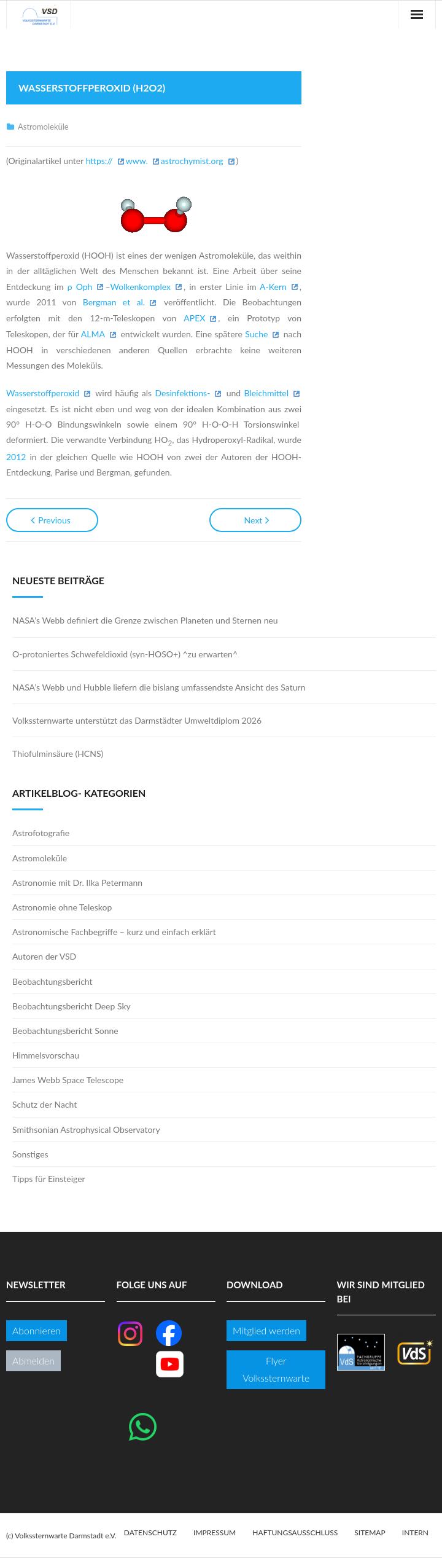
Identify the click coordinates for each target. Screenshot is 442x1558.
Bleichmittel (266, 393)
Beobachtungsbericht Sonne (65, 1030)
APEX (194, 318)
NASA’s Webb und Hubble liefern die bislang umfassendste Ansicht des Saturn (158, 687)
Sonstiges (30, 1154)
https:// (99, 160)
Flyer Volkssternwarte (275, 1369)
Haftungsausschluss (295, 1532)
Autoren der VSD (44, 956)
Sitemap (369, 1532)
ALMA (93, 334)
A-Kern (273, 286)
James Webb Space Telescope (67, 1080)
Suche (256, 334)
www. (137, 160)
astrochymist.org (192, 160)
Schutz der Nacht (44, 1104)
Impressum (214, 1532)
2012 (16, 457)
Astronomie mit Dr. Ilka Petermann (77, 882)
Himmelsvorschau (45, 1055)
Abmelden (33, 1360)
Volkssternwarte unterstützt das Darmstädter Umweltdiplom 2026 (137, 720)
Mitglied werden (266, 1330)
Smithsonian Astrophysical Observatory (86, 1129)
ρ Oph (80, 286)
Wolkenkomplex (140, 286)
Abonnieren (36, 1330)
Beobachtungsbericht (52, 981)
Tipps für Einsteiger (48, 1178)
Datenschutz (150, 1532)
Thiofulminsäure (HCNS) (57, 753)
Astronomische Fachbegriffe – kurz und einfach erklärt (114, 931)
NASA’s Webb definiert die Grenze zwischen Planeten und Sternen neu (145, 620)
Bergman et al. (114, 302)
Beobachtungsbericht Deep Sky (71, 1006)
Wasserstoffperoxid (42, 393)
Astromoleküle (43, 126)
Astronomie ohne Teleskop (62, 907)
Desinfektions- (182, 393)
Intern (415, 1532)
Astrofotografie (40, 833)
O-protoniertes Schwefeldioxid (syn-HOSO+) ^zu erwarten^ (125, 654)
